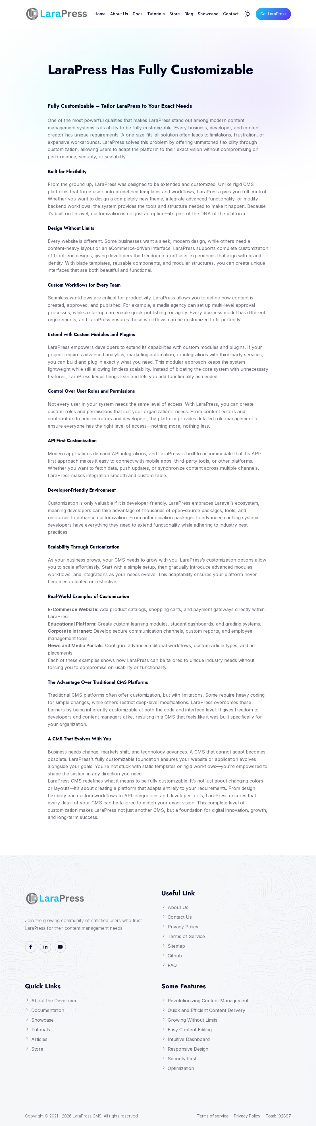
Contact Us (180, 917)
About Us (119, 13)
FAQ (172, 965)
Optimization (181, 1068)
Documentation (47, 1010)
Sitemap (176, 946)
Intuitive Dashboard (189, 1039)
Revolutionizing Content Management (208, 1000)
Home (100, 13)
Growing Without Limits (192, 1020)
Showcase (208, 13)
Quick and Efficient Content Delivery (206, 1010)
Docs (138, 13)
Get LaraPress (273, 13)
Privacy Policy (183, 927)
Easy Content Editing (190, 1029)
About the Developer (54, 1000)
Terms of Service (186, 936)
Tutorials (156, 13)
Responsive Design (188, 1049)
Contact (231, 13)
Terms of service (213, 1115)
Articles (39, 1039)
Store (174, 13)
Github (175, 956)
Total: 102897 (278, 1115)
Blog (188, 13)
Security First (182, 1058)
